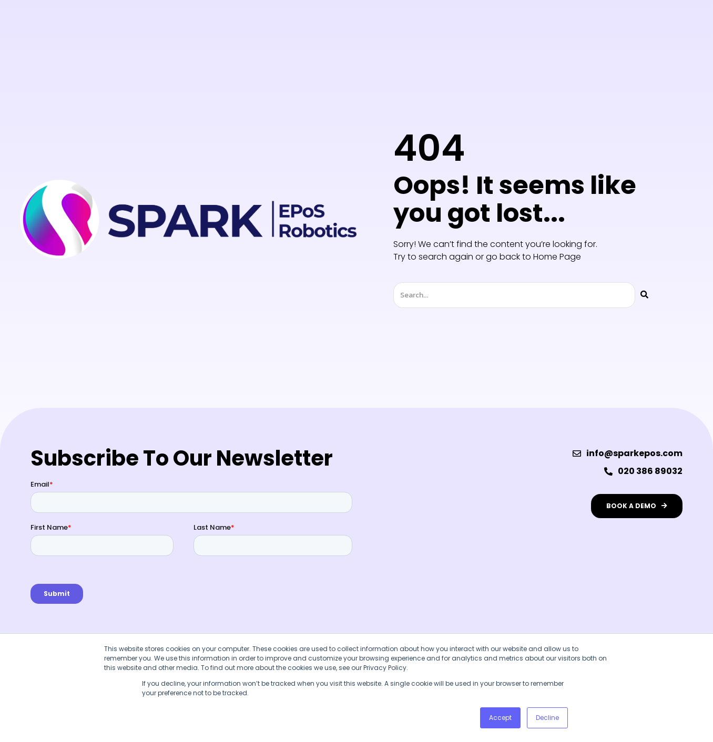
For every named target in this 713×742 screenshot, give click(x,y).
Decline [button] (547, 717)
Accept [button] (500, 717)
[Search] (644, 295)
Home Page (557, 257)
